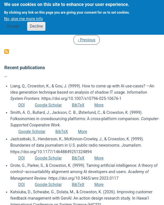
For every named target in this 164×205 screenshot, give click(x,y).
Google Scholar (48, 105)
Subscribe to (6, 51)
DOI (21, 105)
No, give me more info (23, 15)
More (98, 105)
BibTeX (78, 105)
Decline (36, 22)
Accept (13, 22)
